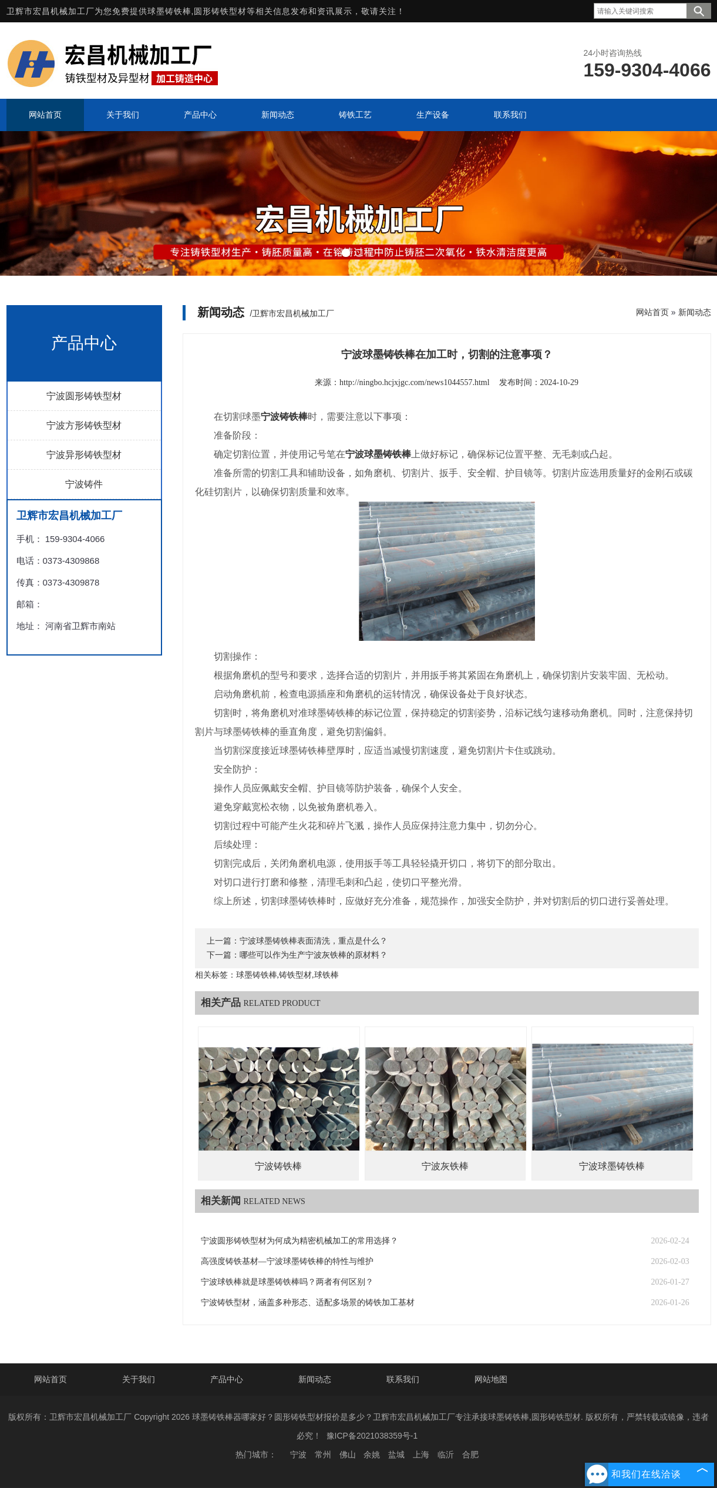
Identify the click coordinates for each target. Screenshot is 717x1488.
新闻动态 (694, 312)
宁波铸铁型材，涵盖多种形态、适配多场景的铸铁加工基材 (308, 1302)
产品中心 (226, 1379)
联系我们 (402, 1379)
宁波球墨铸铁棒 (612, 1166)
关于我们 (138, 1379)
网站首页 (652, 312)
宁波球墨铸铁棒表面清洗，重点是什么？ (314, 941)
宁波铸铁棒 (278, 1166)
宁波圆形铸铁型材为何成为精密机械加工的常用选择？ (299, 1240)
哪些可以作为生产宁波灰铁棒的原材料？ (314, 955)
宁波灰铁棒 (445, 1166)
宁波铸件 (84, 484)
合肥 (470, 1454)
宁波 (298, 1454)
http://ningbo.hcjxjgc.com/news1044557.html (414, 382)
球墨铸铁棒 (169, 11)
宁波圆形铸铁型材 (84, 396)
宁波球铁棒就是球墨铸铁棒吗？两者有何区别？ (287, 1282)
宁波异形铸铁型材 (84, 455)
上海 (421, 1454)
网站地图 (490, 1379)
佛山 (347, 1454)
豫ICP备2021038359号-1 (372, 1435)
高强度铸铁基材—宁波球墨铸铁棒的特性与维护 (287, 1261)
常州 (323, 1454)
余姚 (371, 1454)
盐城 (396, 1454)
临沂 (445, 1454)
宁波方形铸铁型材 (84, 425)
